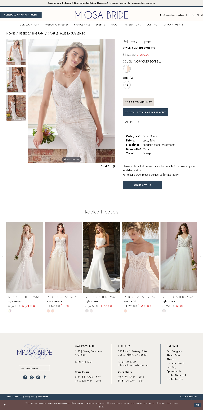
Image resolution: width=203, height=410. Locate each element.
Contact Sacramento (177, 375)
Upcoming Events (176, 363)
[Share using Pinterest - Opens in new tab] (114, 166)
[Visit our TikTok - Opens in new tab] (44, 378)
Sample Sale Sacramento (66, 33)
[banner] (101, 15)
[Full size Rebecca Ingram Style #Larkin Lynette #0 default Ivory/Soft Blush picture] (71, 101)
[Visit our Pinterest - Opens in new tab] (38, 378)
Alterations (172, 359)
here (101, 406)
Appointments (174, 371)
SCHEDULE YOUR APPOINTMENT (146, 112)
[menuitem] (21, 15)
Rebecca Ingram (31, 33)
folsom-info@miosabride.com (133, 365)
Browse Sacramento (143, 3)
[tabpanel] (16, 53)
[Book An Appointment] (21, 15)
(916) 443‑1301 (83, 362)
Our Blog (171, 367)
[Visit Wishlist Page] (198, 15)
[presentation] (24, 257)
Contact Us (142, 185)
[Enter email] (34, 368)
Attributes (132, 122)
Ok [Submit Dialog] (198, 405)
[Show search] (194, 15)
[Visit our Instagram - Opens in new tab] (32, 378)
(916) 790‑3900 (127, 362)
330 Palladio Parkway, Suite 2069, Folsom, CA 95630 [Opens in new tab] (132, 353)
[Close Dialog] (4, 405)
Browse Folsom (118, 3)
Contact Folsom (175, 379)
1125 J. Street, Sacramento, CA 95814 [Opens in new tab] (89, 353)
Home (10, 33)
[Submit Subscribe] (47, 368)
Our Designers (174, 352)
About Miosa (173, 355)
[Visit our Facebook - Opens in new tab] (25, 378)
